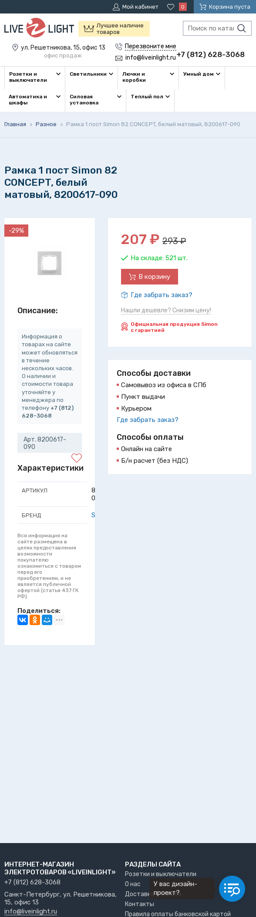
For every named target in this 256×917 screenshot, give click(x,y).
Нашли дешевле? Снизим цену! (166, 310)
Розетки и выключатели (160, 874)
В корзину (154, 277)
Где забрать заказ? (161, 295)
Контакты (139, 904)
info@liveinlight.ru (30, 911)
